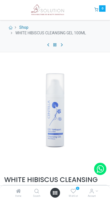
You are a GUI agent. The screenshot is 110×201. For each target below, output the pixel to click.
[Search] (36, 191)
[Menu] (4, 10)
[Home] (18, 191)
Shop (23, 27)
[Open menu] (55, 193)
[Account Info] (91, 191)
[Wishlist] (73, 191)
